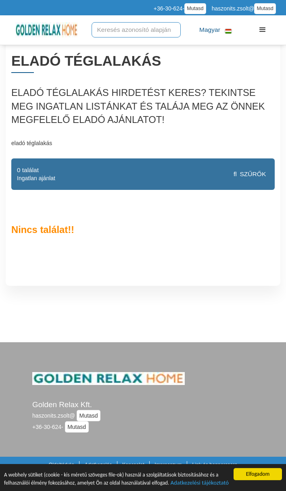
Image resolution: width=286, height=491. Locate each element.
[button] (216, 30)
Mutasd (195, 8)
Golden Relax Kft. (62, 404)
